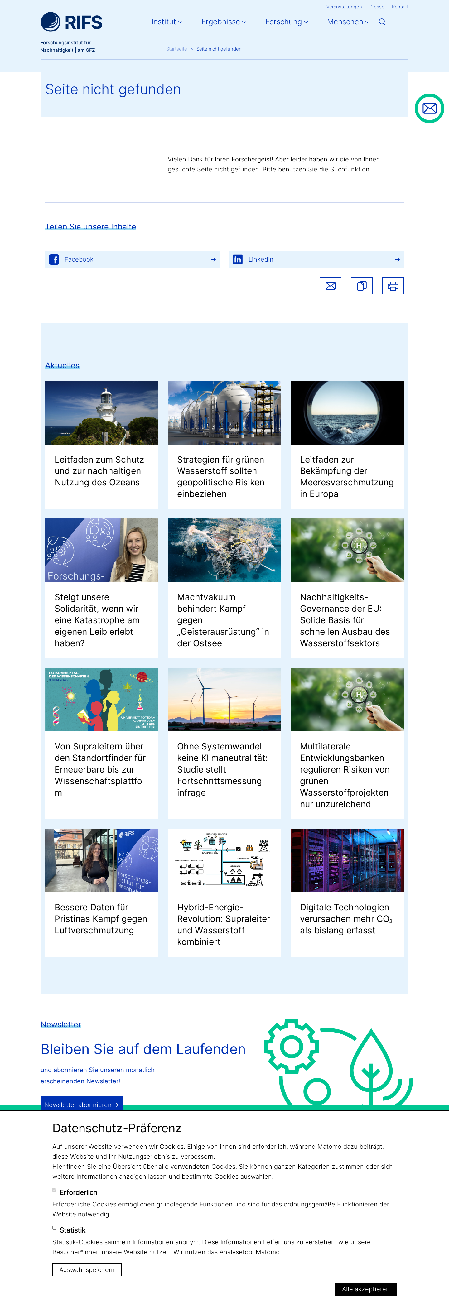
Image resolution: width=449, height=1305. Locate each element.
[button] (362, 285)
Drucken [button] (393, 285)
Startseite (176, 49)
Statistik (72, 1230)
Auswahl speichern (87, 1270)
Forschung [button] (283, 21)
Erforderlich (78, 1192)
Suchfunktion (349, 169)
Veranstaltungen (344, 7)
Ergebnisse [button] (220, 21)
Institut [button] (164, 21)
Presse (376, 7)
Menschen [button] (345, 21)
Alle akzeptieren (366, 1289)
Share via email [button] (330, 285)
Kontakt (400, 7)
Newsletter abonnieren (78, 1105)
